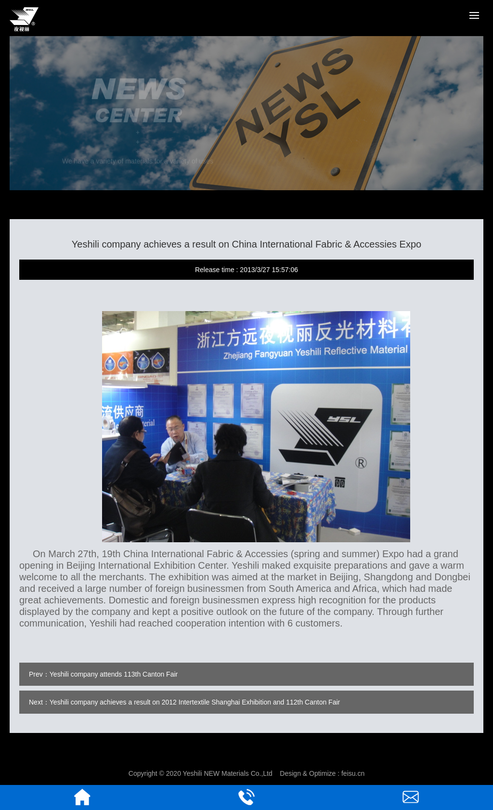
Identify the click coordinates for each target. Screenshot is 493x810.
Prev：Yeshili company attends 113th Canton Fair (103, 674)
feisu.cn (352, 773)
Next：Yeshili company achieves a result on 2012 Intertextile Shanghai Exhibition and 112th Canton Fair (184, 702)
